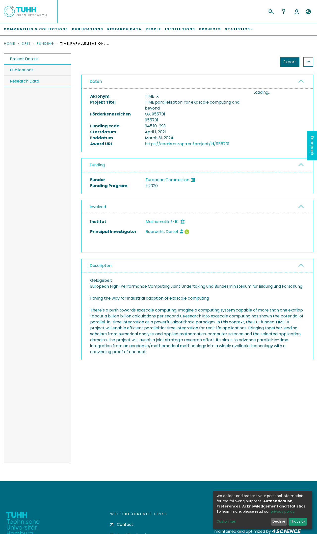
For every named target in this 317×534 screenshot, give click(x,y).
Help (283, 11)
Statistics (288, 62)
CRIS (26, 43)
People (153, 29)
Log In (296, 11)
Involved (98, 207)
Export (265, 62)
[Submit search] (271, 11)
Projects (210, 29)
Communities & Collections (36, 29)
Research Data (124, 29)
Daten (96, 81)
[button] (308, 12)
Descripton (100, 265)
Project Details (24, 59)
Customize (225, 521)
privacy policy (282, 511)
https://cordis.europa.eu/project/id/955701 (187, 144)
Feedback (312, 145)
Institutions (180, 29)
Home (9, 43)
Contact (121, 524)
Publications (87, 29)
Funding (45, 43)
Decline (278, 521)
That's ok (297, 521)
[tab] (197, 82)
